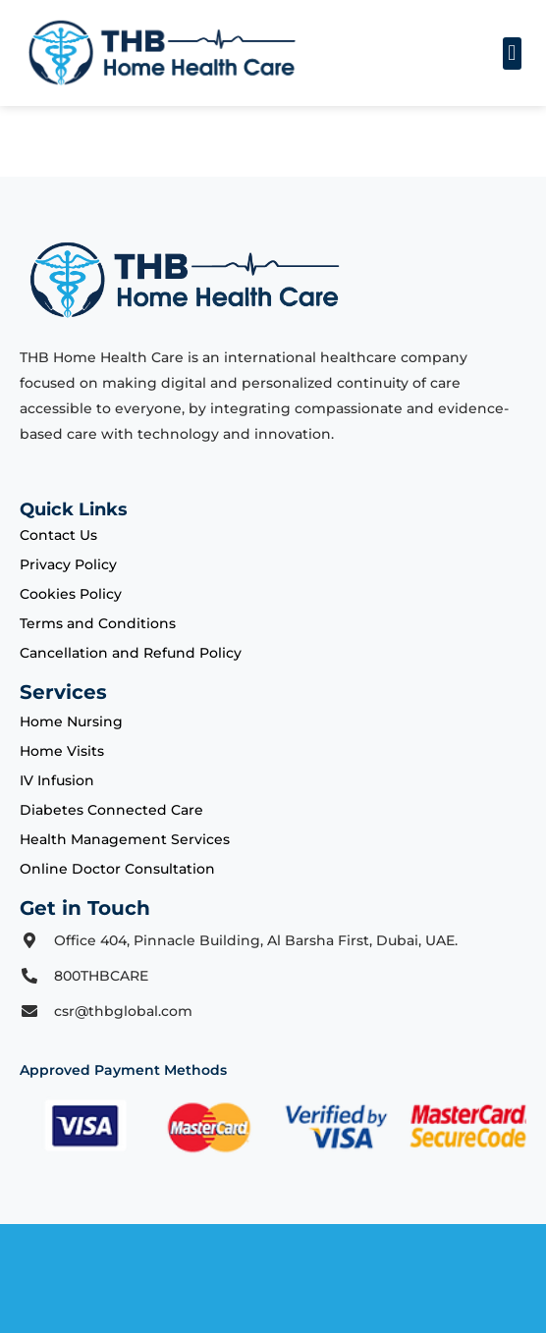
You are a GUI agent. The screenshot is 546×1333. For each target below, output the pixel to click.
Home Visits (62, 751)
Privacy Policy (68, 564)
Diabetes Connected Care (111, 810)
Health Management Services (125, 839)
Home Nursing (71, 721)
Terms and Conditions (98, 623)
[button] (512, 53)
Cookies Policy (71, 594)
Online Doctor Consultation (117, 869)
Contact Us (58, 535)
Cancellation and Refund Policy (131, 653)
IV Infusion (57, 780)
